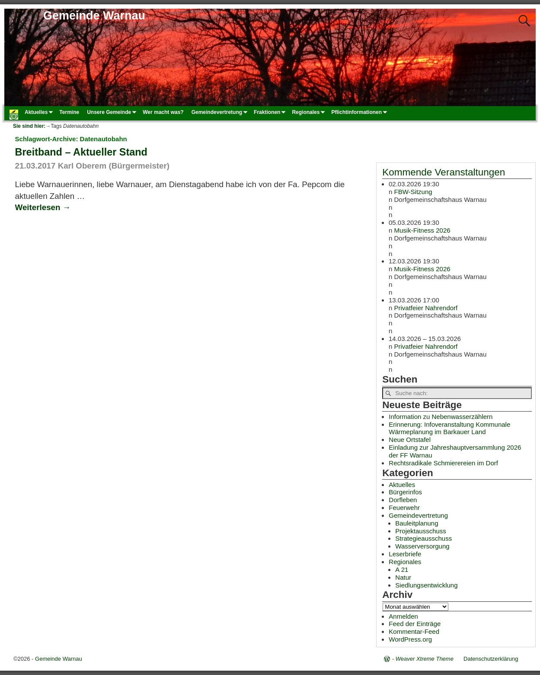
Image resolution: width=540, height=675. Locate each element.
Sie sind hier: (29, 126)
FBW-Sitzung (413, 191)
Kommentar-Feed (414, 631)
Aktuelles (40, 111)
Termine (69, 112)
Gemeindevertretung (221, 111)
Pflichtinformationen (360, 111)
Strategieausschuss (423, 538)
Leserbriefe (405, 554)
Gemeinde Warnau (94, 15)
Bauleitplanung (416, 523)
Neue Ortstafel (410, 439)
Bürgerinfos (405, 492)
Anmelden (403, 616)
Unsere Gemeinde (113, 111)
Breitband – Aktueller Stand (81, 152)
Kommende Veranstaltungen (443, 172)
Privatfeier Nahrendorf (426, 307)
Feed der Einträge (415, 623)
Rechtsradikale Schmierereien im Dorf (443, 463)
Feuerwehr (404, 507)
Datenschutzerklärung (490, 659)
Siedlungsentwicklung (426, 585)
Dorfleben (403, 499)
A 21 (401, 569)
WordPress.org (410, 639)
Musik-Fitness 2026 (422, 230)
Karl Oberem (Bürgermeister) (113, 165)
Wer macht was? (163, 112)
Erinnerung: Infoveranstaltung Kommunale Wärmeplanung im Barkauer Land (449, 428)
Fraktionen (271, 111)
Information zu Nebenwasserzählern (440, 416)
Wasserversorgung (422, 546)
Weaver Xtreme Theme (425, 659)
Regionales (309, 111)
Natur (403, 577)
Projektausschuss (420, 531)
